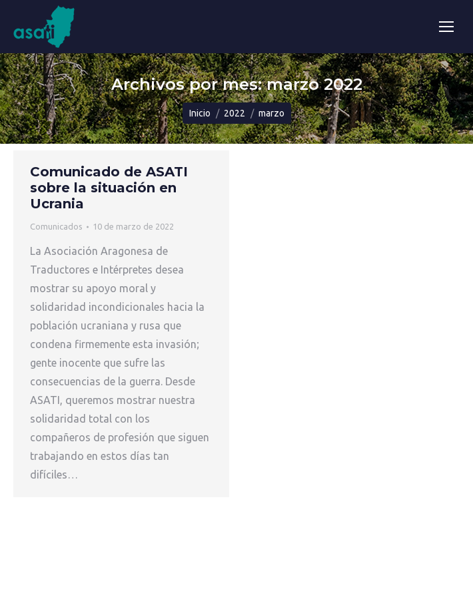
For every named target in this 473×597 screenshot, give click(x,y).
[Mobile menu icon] (446, 26)
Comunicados (56, 226)
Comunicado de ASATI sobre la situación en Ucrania (109, 188)
